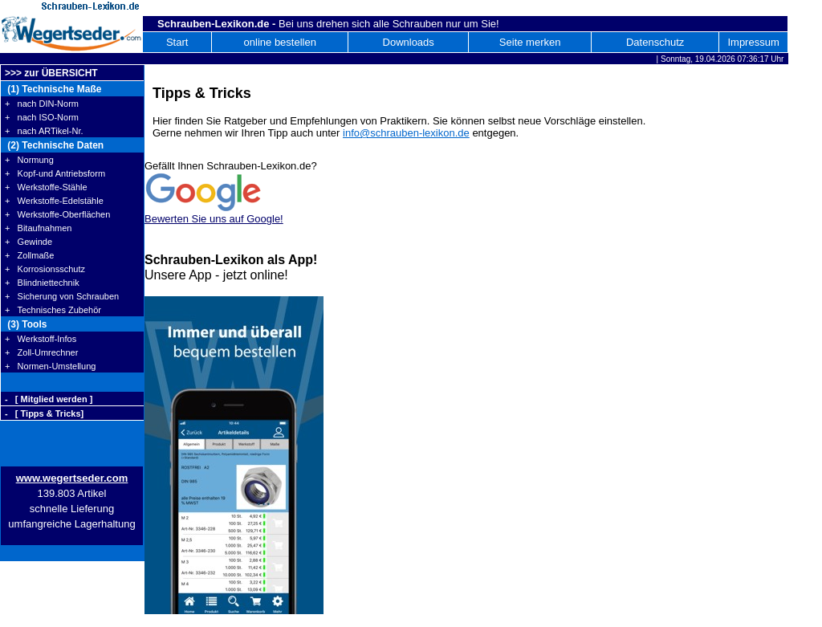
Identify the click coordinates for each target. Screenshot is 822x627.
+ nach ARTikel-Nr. (44, 131)
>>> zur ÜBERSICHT (51, 73)
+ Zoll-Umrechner (41, 352)
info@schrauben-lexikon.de (406, 133)
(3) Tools (26, 324)
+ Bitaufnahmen (38, 228)
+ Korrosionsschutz (45, 269)
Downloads (408, 42)
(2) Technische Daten (54, 145)
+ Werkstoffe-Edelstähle (54, 201)
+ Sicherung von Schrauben (62, 296)
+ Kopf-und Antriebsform (55, 173)
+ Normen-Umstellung (50, 366)
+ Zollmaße (29, 255)
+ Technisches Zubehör (53, 310)
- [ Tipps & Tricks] (44, 413)
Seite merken (530, 42)
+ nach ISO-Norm (42, 117)
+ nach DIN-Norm (42, 103)
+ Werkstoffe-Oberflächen (57, 214)
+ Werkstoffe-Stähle (46, 187)
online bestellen (280, 42)
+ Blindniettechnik (42, 282)
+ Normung (29, 160)
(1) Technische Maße (53, 89)
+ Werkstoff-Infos (40, 339)
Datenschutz (655, 42)
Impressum (753, 42)
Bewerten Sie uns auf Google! (213, 219)
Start (177, 42)
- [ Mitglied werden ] (48, 399)
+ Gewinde (28, 241)
